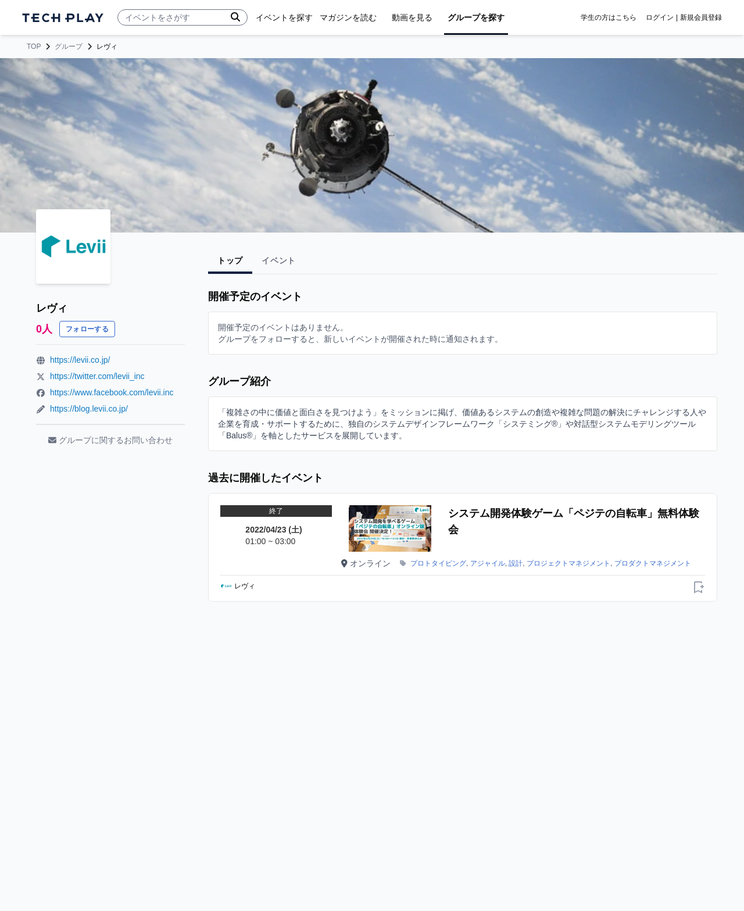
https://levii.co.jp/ (80, 360)
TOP (34, 46)
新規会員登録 (701, 17)
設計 (516, 563)
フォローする (87, 329)
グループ (69, 46)
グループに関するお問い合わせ (110, 440)
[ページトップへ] (62, 17)
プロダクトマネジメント (652, 563)
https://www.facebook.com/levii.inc (111, 392)
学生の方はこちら (608, 17)
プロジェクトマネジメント (568, 563)
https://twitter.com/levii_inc (97, 376)
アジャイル (487, 563)
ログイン (660, 17)
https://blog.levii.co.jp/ (89, 408)
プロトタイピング (438, 563)
